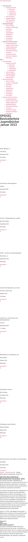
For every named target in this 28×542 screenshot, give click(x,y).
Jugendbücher (12, 13)
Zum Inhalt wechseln (5, 1)
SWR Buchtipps (10, 22)
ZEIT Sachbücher (10, 20)
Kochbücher (9, 36)
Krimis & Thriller (10, 25)
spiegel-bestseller (10, 472)
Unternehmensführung (11, 50)
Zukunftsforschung (11, 54)
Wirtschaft (8, 31)
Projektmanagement (11, 43)
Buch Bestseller (7, 6)
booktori (2, 472)
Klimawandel (9, 38)
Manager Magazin (10, 18)
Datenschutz (3, 523)
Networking (9, 58)
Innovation (8, 52)
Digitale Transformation (12, 45)
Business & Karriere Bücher (10, 41)
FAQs (1, 522)
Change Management (11, 47)
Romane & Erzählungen (12, 27)
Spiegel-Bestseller (11, 7)
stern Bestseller (10, 16)
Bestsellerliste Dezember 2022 (12, 479)
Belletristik (12, 9)
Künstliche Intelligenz (11, 56)
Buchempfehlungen (8, 23)
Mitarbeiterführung (11, 49)
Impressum (3, 521)
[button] (14, 60)
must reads (9, 40)
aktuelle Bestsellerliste (9, 477)
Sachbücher (12, 11)
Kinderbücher (12, 15)
